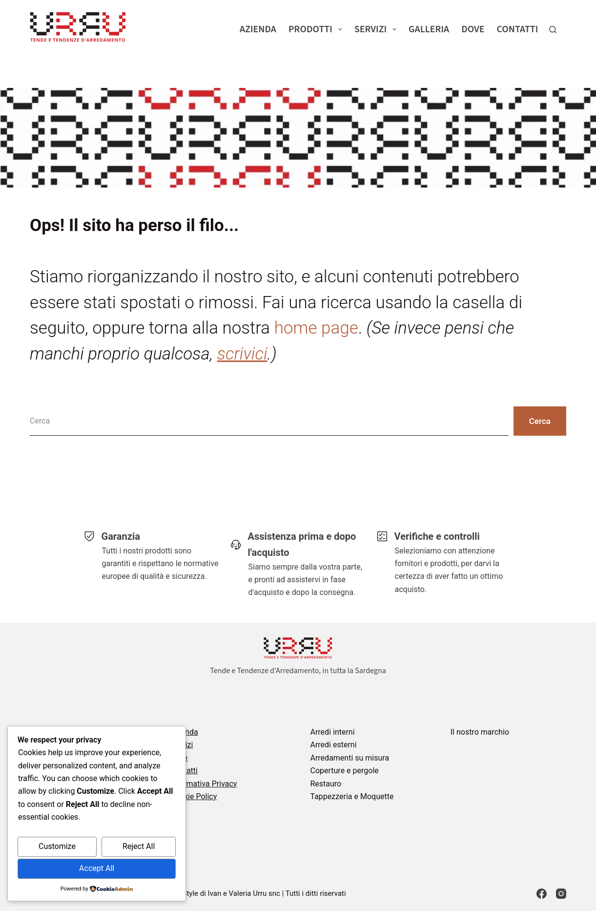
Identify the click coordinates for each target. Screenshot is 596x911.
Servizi (377, 29)
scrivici (242, 354)
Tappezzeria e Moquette (351, 796)
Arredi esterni (333, 744)
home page (316, 328)
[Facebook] (541, 894)
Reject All (139, 846)
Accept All (96, 868)
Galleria (429, 29)
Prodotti (317, 29)
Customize (57, 846)
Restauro (325, 783)
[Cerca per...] (269, 421)
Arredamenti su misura (349, 758)
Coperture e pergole (344, 770)
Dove (472, 29)
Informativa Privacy (203, 783)
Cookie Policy (193, 796)
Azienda (258, 29)
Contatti (517, 29)
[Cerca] (552, 29)
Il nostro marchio (480, 732)
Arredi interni (332, 732)
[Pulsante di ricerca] (540, 421)
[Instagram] (561, 894)
